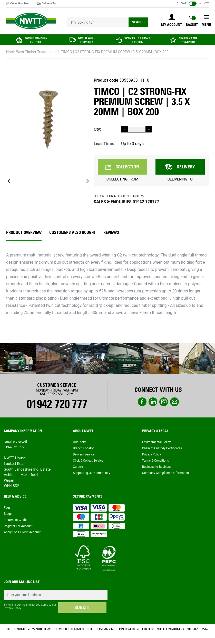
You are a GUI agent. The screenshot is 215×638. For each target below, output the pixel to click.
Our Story (79, 442)
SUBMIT (82, 607)
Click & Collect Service (88, 460)
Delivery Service (83, 454)
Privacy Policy (151, 454)
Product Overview (24, 232)
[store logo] (31, 21)
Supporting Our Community (91, 473)
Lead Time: (104, 143)
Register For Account (18, 526)
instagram (163, 401)
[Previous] (9, 181)
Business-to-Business (156, 467)
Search (138, 22)
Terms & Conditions (155, 460)
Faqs (7, 507)
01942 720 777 (56, 404)
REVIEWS (111, 232)
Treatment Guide (15, 520)
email (174, 401)
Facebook (142, 401)
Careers (78, 467)
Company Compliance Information (165, 473)
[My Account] (171, 20)
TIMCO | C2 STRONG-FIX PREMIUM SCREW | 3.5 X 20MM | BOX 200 (115, 52)
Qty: (97, 129)
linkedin (153, 401)
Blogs (8, 514)
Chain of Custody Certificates (162, 448)
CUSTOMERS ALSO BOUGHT (72, 232)
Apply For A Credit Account (22, 532)
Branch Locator (83, 448)
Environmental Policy (156, 442)
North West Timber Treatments (30, 52)
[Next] (87, 181)
